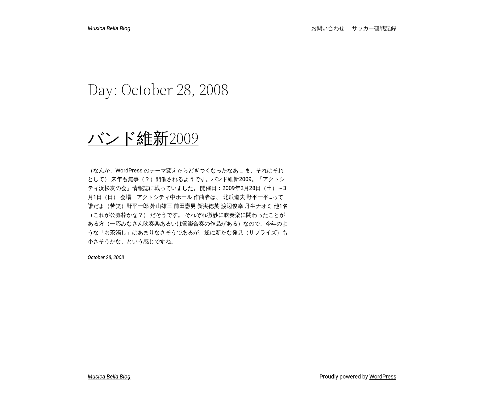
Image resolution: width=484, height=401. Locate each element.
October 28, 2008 (106, 257)
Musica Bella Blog (109, 28)
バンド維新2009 (143, 138)
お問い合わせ (327, 28)
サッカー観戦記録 (374, 28)
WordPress (382, 376)
